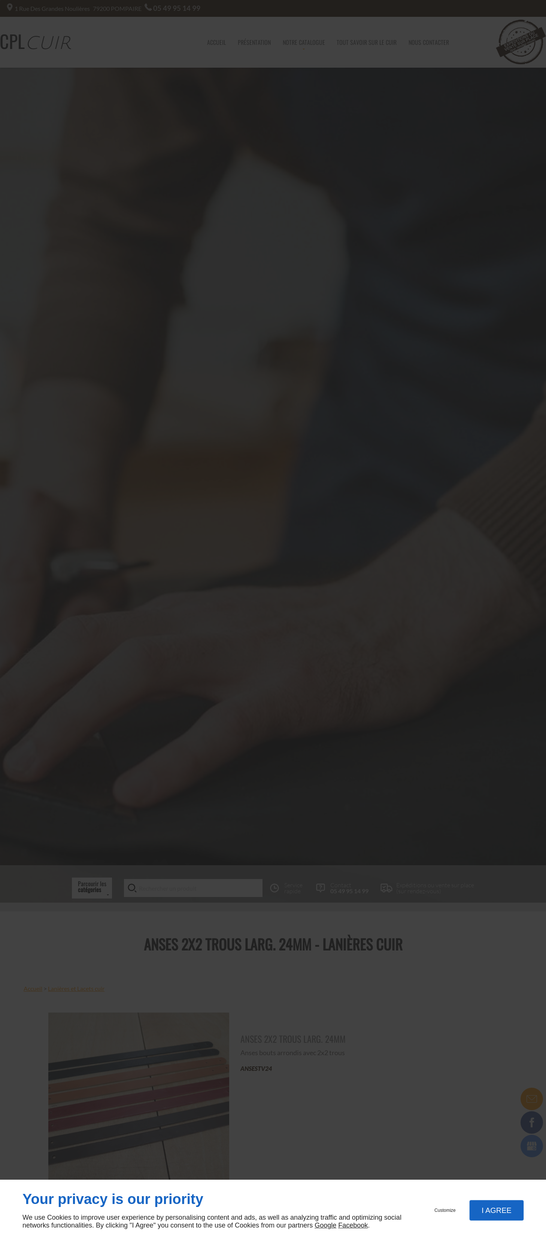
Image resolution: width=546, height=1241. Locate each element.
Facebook (353, 1225)
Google (325, 1225)
